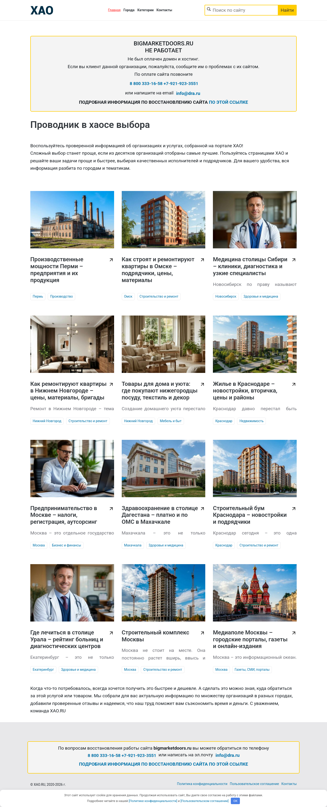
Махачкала (133, 545)
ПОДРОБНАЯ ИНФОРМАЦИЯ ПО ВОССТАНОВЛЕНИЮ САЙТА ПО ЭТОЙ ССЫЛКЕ (163, 764)
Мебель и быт (171, 421)
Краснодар (223, 421)
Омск (128, 296)
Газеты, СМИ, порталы (252, 669)
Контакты (164, 10)
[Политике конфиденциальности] (153, 801)
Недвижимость (251, 421)
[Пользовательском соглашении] (204, 801)
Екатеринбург (43, 669)
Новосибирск (225, 296)
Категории (145, 10)
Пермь (38, 296)
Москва (39, 545)
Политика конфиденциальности (202, 784)
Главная (114, 10)
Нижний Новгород (47, 421)
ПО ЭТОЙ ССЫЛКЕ (228, 102)
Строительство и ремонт (159, 296)
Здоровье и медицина (260, 296)
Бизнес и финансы (66, 545)
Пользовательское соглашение (254, 784)
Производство (61, 296)
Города (128, 10)
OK (235, 801)
